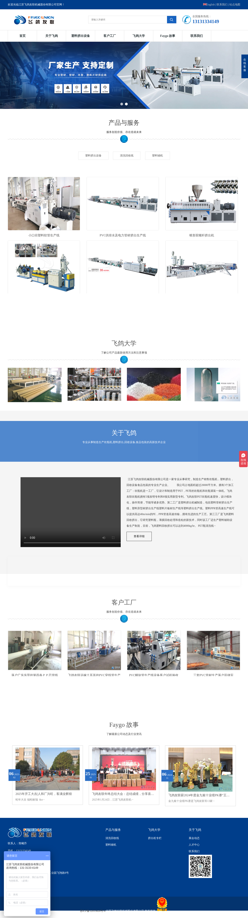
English (209, 4)
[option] (124, 75)
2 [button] (126, 104)
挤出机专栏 (155, 838)
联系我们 (222, 4)
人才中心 (194, 844)
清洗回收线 (126, 161)
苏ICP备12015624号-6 (92, 910)
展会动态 (194, 838)
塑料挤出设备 (80, 35)
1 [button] (121, 104)
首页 (22, 35)
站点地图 (234, 4)
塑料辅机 (157, 161)
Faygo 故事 (167, 35)
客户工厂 (109, 35)
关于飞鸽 (51, 35)
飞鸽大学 (139, 35)
